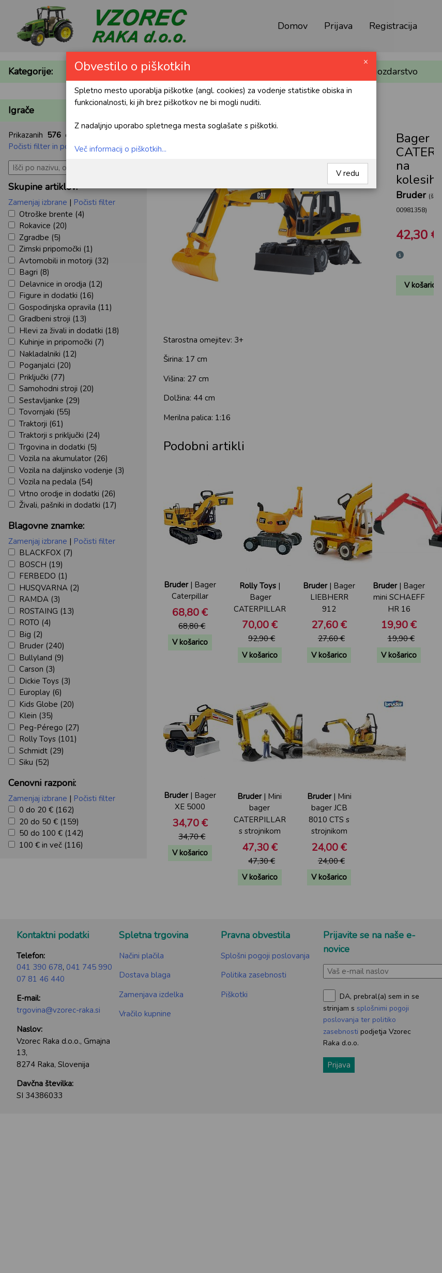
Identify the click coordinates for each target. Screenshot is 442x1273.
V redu (347, 173)
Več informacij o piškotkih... (120, 149)
